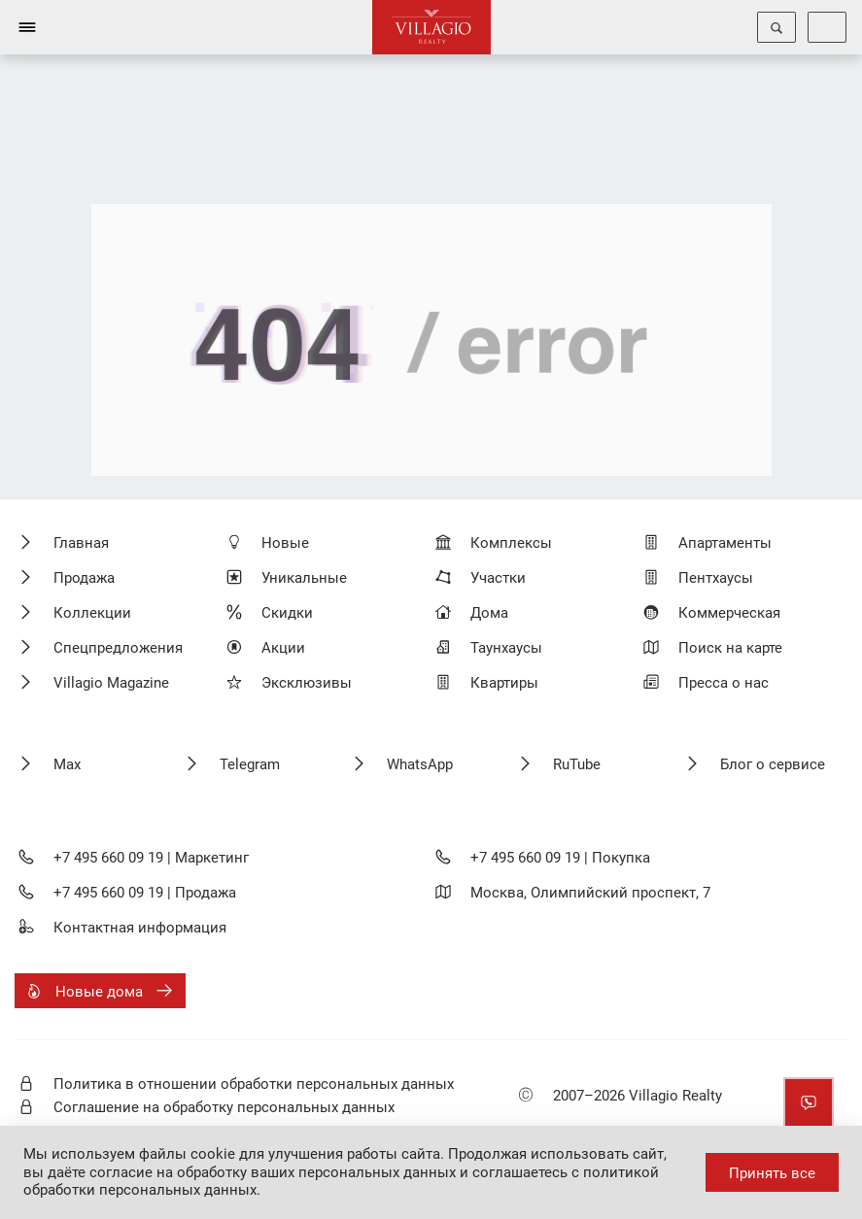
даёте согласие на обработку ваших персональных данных (252, 1172)
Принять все (772, 1173)
